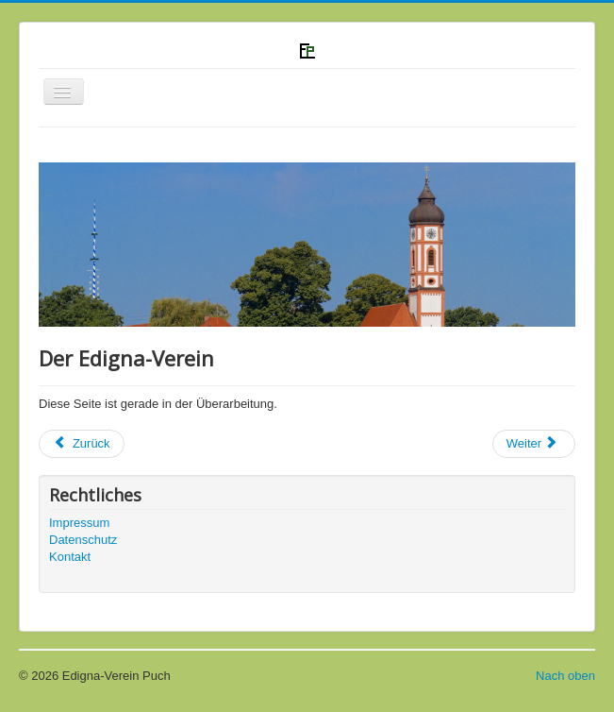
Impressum (79, 523)
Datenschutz (83, 540)
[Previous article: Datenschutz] (81, 444)
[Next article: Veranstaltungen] (533, 444)
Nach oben (565, 676)
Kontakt (70, 557)
